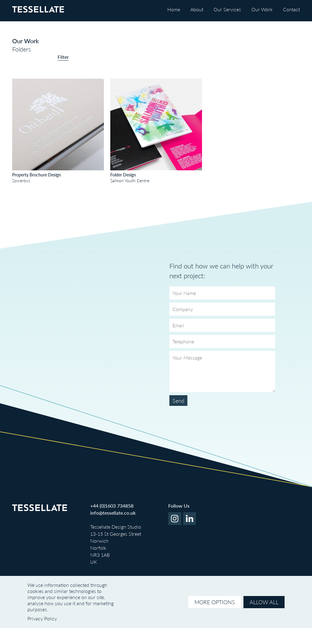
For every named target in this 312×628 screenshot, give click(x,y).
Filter (63, 56)
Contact (291, 9)
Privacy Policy (42, 618)
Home (173, 9)
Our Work (262, 9)
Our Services (227, 9)
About (196, 9)
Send (178, 400)
